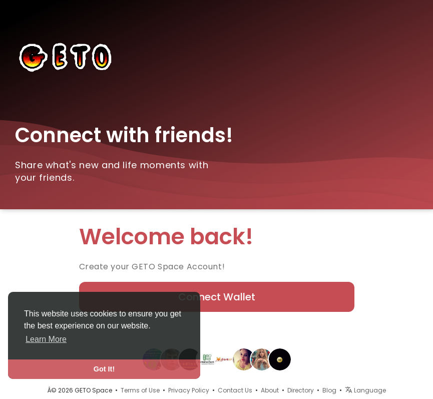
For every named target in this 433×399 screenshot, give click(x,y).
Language (365, 390)
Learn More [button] (46, 339)
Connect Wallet (216, 297)
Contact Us (235, 390)
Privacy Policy (188, 390)
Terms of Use (140, 390)
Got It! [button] (104, 369)
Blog (329, 390)
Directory (300, 390)
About (270, 390)
